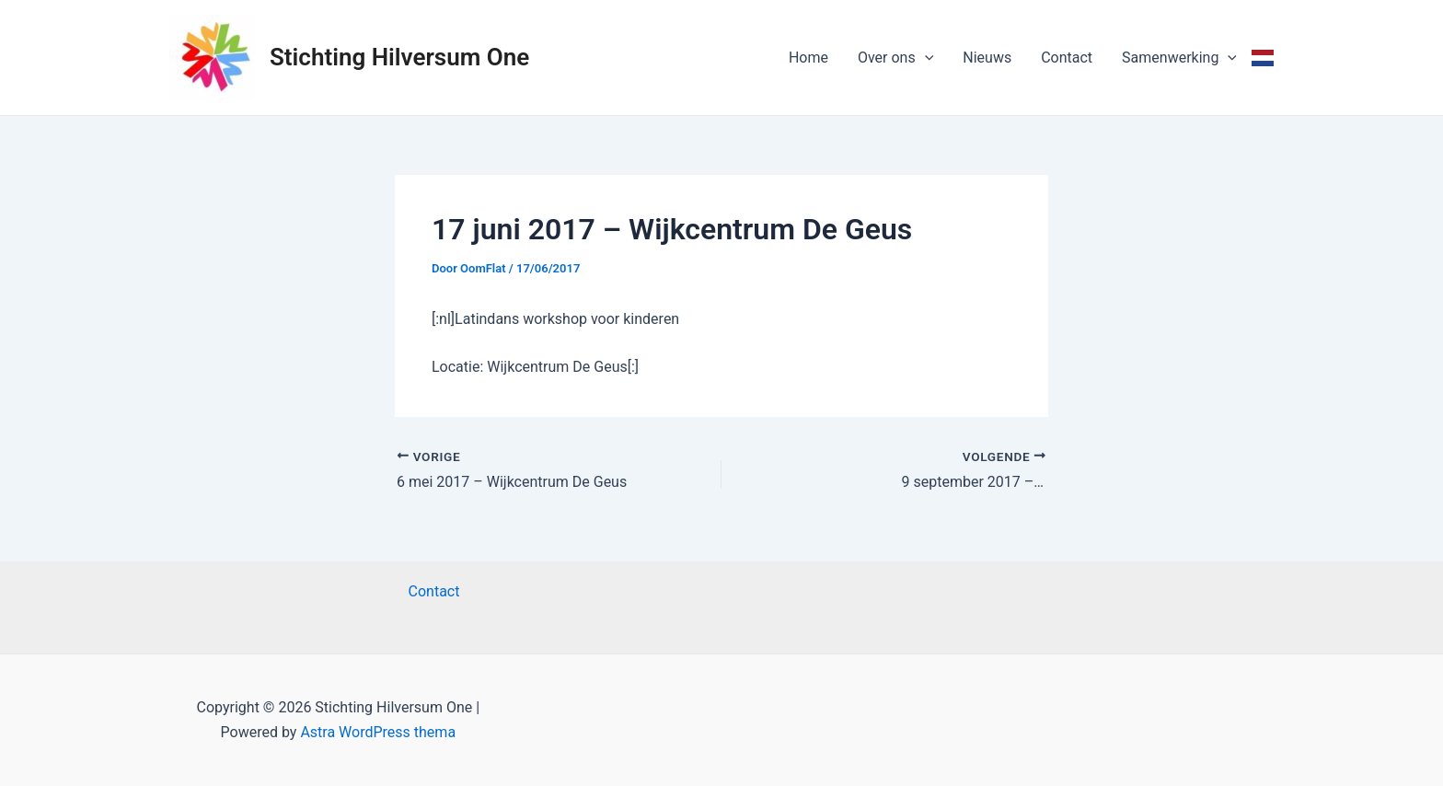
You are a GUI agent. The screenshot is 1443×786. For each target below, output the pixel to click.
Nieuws (987, 57)
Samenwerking (1179, 58)
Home (808, 57)
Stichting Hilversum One (399, 57)
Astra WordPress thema (378, 732)
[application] (925, 58)
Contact (1066, 57)
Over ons (895, 58)
